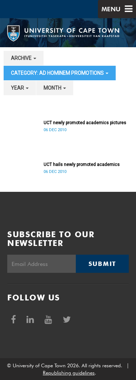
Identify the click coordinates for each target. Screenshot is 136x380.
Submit (102, 263)
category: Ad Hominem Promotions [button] (59, 73)
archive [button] (23, 58)
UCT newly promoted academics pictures (85, 122)
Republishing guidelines (69, 373)
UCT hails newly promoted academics (82, 164)
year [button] (20, 88)
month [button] (55, 88)
